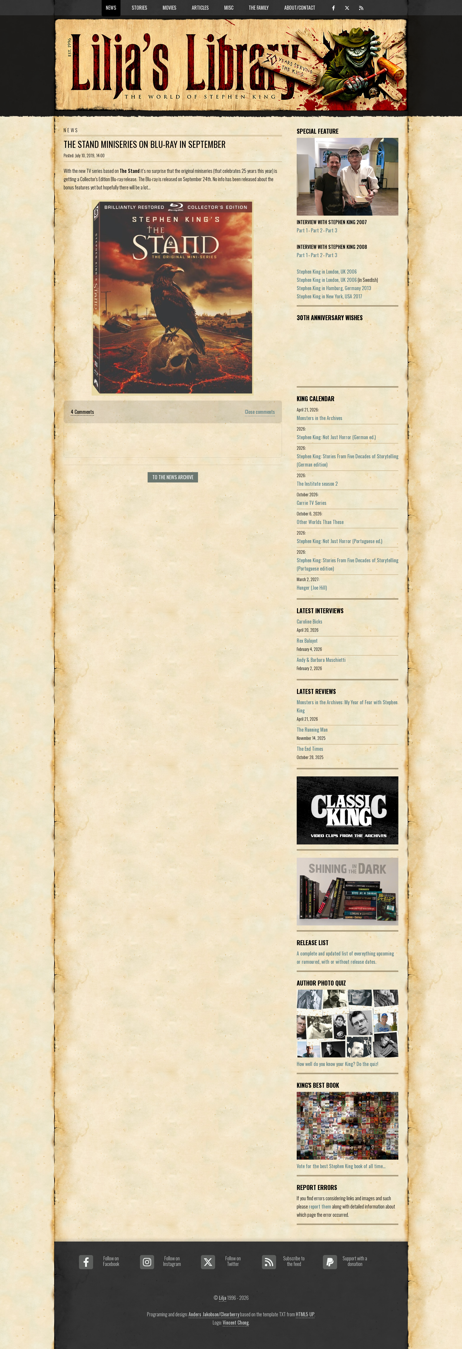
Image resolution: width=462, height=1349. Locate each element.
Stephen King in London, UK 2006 (327, 271)
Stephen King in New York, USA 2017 (329, 296)
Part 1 (302, 230)
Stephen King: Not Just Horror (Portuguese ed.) (339, 541)
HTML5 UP (305, 1314)
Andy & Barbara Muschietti (321, 659)
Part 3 (331, 230)
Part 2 (316, 230)
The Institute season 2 (317, 483)
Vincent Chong (236, 1322)
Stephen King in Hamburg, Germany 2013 (334, 288)
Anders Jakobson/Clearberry (214, 1314)
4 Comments (82, 411)
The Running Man (312, 729)
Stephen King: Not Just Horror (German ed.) (336, 437)
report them (320, 1206)
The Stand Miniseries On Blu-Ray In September (145, 144)
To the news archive (172, 477)
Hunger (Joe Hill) (312, 587)
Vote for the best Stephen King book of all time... (341, 1166)
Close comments (260, 411)
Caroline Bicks (309, 621)
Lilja (222, 1297)
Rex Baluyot (307, 640)
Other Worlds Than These (320, 521)
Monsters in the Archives (319, 417)
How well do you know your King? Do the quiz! (337, 1063)
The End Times (310, 748)
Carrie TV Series (311, 502)
